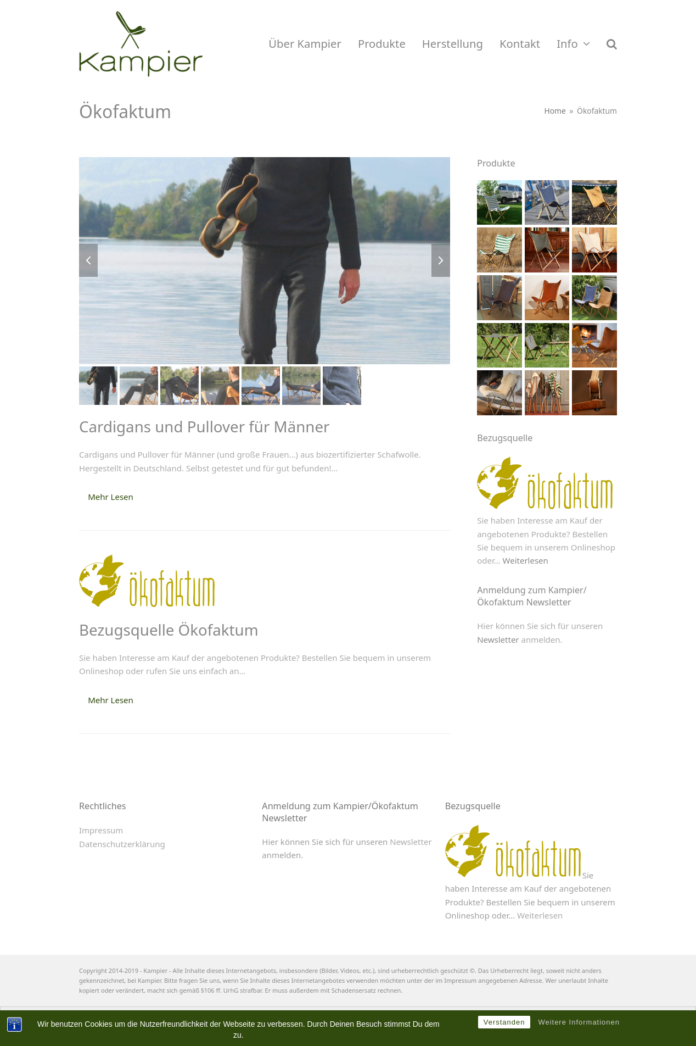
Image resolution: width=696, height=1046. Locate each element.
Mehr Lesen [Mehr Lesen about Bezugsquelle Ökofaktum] (110, 699)
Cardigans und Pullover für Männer (204, 426)
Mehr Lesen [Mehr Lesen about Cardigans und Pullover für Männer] (110, 496)
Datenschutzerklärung (122, 843)
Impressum (101, 830)
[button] (611, 44)
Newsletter (498, 639)
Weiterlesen (525, 560)
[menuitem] (337, 1018)
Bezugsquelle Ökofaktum (169, 629)
